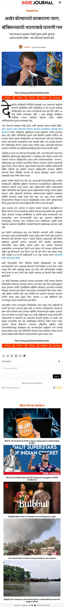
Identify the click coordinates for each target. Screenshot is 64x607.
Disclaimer (25, 604)
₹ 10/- (7, 98)
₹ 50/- (32, 98)
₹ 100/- (44, 98)
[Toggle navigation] (59, 2)
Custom (56, 98)
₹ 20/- (19, 98)
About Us (17, 604)
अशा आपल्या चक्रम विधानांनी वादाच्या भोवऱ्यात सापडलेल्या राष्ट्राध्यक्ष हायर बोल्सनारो (32, 130)
